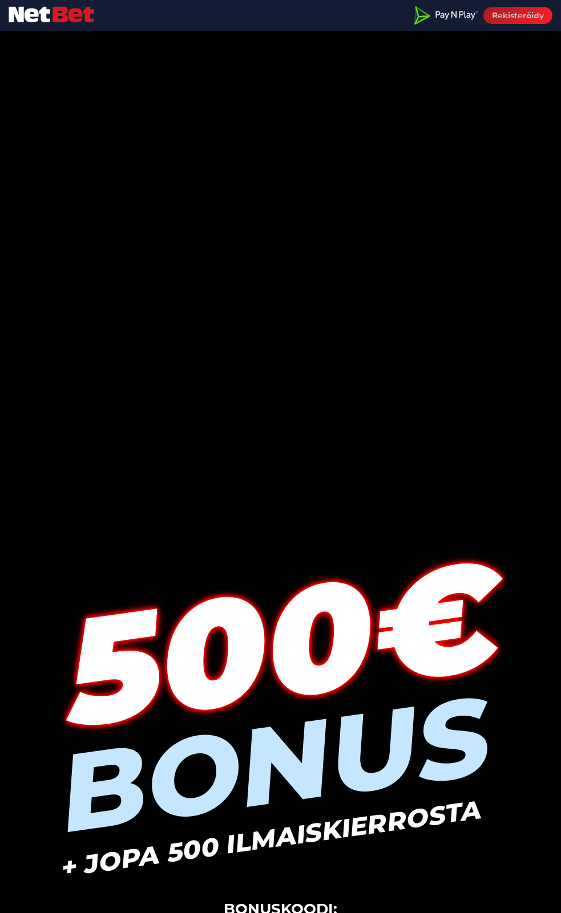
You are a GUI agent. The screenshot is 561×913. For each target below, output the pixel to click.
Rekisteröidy (518, 15)
